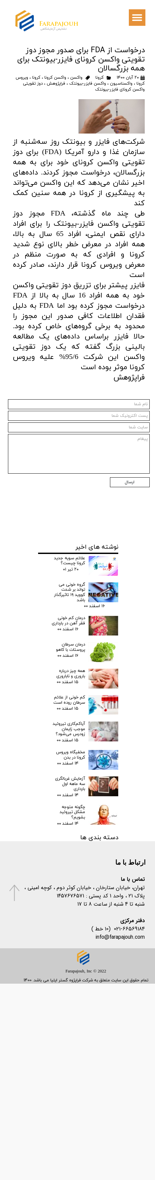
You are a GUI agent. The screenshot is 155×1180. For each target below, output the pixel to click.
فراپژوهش (56, 84)
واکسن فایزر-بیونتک (87, 84)
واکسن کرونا (55, 78)
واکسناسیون (121, 84)
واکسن (76, 78)
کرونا (99, 78)
